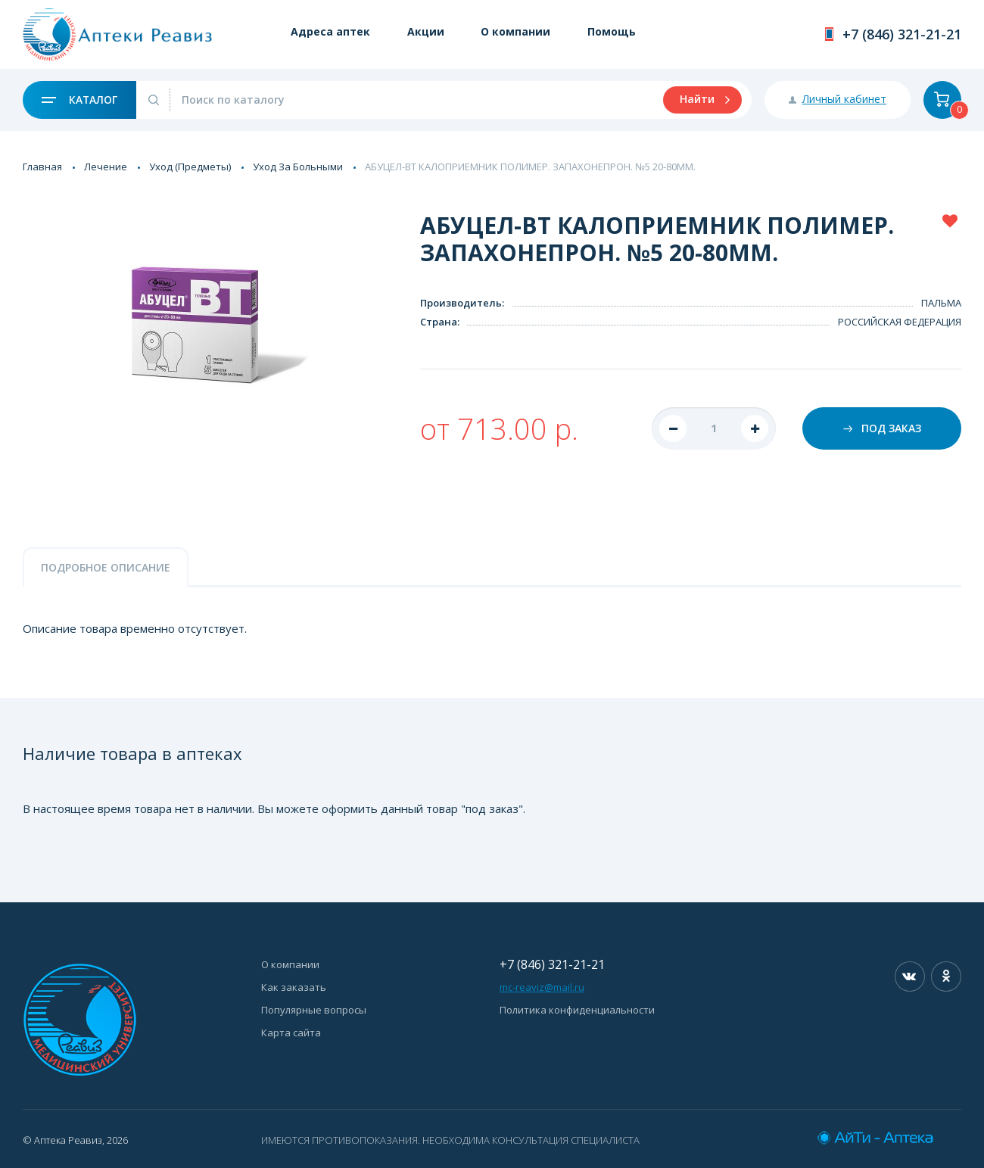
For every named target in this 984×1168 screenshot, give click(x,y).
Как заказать (293, 987)
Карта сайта (291, 1032)
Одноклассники (946, 976)
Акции (427, 32)
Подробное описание (105, 567)
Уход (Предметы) (190, 166)
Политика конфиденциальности (577, 1010)
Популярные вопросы (313, 1010)
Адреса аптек (331, 32)
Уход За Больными (298, 166)
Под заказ (882, 428)
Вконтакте (910, 976)
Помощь (615, 32)
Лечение (105, 166)
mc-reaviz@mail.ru (542, 987)
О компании (518, 32)
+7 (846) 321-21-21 (901, 34)
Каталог (80, 99)
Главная (42, 166)
